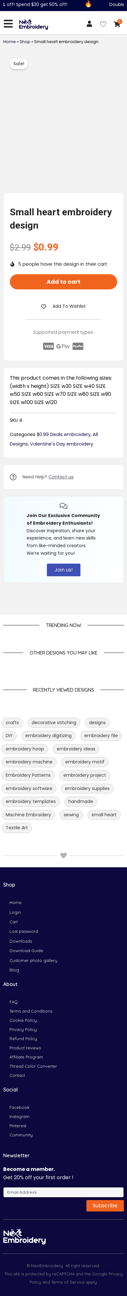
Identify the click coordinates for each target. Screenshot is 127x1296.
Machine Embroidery (28, 815)
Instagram (19, 1116)
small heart (104, 815)
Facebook (19, 1107)
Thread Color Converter (33, 1066)
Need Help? (47, 477)
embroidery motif (85, 762)
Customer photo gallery (33, 960)
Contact (17, 1075)
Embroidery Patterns (28, 775)
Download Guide (26, 950)
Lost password (24, 931)
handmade (80, 801)
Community (21, 1134)
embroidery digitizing (48, 735)
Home (9, 42)
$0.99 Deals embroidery (64, 434)
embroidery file (101, 735)
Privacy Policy (23, 1029)
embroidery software (29, 788)
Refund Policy (23, 1038)
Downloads (21, 941)
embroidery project (84, 775)
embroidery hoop (25, 749)
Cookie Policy (23, 1020)
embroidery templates (31, 801)
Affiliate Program (26, 1056)
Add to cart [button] (63, 282)
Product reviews (25, 1047)
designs (97, 722)
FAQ (14, 1001)
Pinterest (18, 1125)
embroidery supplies (87, 788)
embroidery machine (29, 762)
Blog (14, 969)
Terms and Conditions (31, 1011)
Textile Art (17, 828)
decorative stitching (54, 722)
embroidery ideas (76, 749)
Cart (14, 921)
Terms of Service (67, 1282)
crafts (12, 722)
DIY (9, 735)
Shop (25, 42)
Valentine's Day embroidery (61, 444)
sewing (71, 815)
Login (15, 912)
